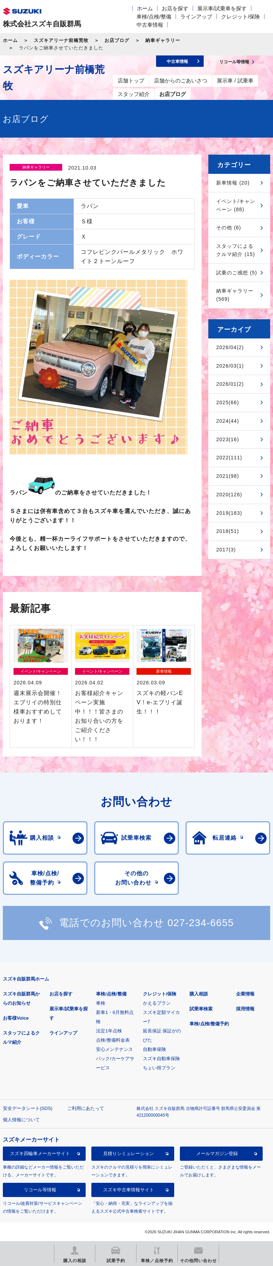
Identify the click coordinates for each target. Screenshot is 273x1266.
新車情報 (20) (233, 183)
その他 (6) (228, 227)
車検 (100, 1003)
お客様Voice (16, 1018)
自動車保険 (154, 1049)
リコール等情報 (40, 1189)
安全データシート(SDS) (27, 1108)
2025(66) (227, 402)
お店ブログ (117, 40)
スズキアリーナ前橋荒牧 (61, 40)
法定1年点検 (109, 1030)
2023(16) (227, 439)
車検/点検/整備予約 (209, 1023)
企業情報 (245, 994)
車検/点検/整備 (153, 16)
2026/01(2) (230, 384)
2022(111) (229, 457)
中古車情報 (149, 24)
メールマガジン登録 (217, 1153)
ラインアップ (196, 16)
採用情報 (245, 1008)
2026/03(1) (230, 366)
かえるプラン (157, 1003)
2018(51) (227, 531)
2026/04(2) (230, 347)
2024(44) (227, 421)
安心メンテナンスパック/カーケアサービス (115, 1058)
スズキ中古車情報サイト (128, 1189)
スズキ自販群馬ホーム (26, 979)
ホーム (145, 8)
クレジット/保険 (240, 16)
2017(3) (226, 549)
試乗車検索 (201, 1008)
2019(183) (229, 513)
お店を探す (175, 8)
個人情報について (21, 1119)
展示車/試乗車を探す (222, 8)
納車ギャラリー (162, 40)
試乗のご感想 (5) (236, 273)
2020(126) (229, 494)
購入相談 (198, 994)
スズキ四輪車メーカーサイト (40, 1153)
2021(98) (227, 476)
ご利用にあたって (85, 1108)
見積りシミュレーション (128, 1153)
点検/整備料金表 (113, 1040)
